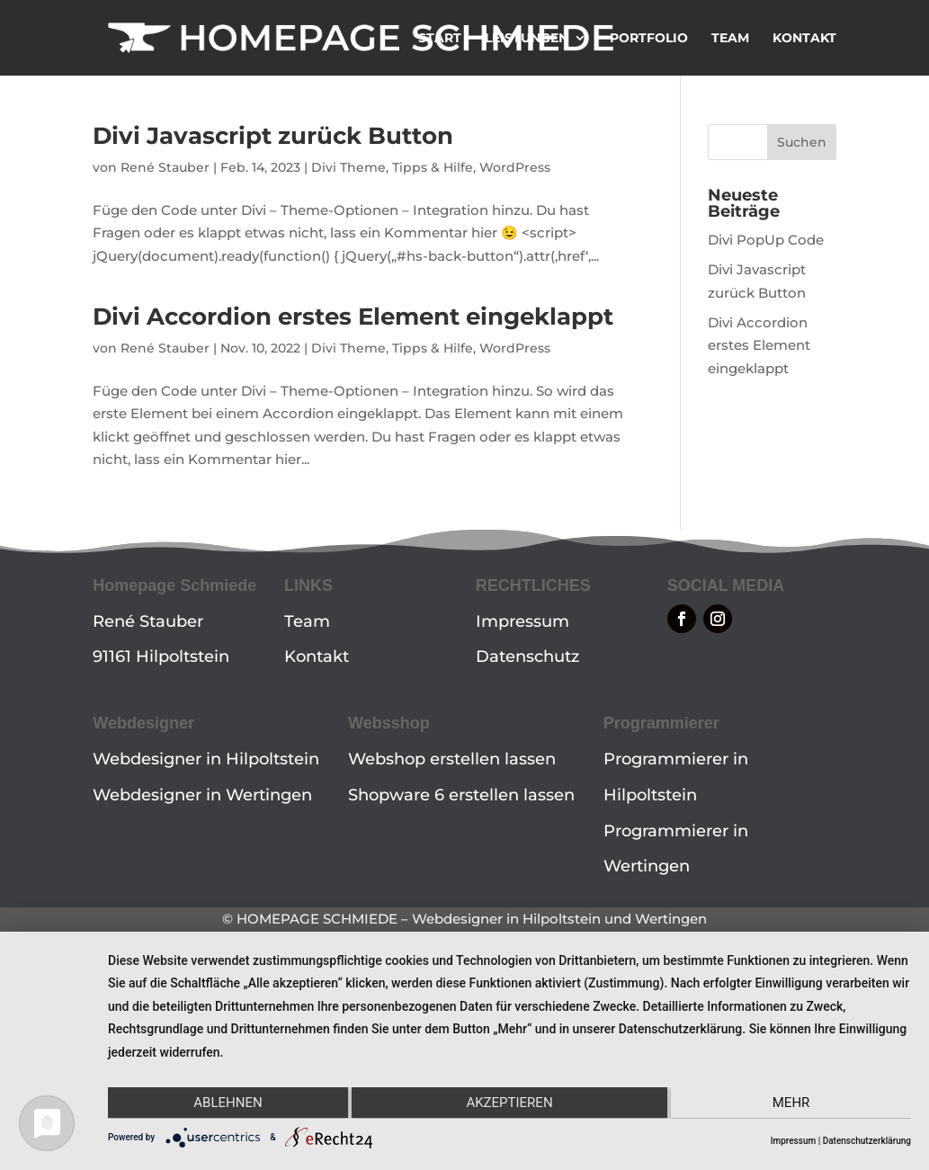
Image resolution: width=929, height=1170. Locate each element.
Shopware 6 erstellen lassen (461, 795)
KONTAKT (804, 38)
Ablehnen (227, 1102)
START (439, 38)
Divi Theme (348, 167)
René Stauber (165, 167)
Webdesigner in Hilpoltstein (206, 759)
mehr (791, 1102)
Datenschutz (527, 656)
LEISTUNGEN (526, 38)
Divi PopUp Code (766, 239)
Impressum (522, 621)
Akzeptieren (509, 1102)
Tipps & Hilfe (432, 167)
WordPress (514, 167)
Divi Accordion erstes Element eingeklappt (353, 316)
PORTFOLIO (649, 38)
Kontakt (316, 656)
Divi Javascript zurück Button (273, 135)
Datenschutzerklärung (867, 1141)
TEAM (730, 38)
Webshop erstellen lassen (452, 759)
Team (307, 621)
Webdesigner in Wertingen (202, 795)
